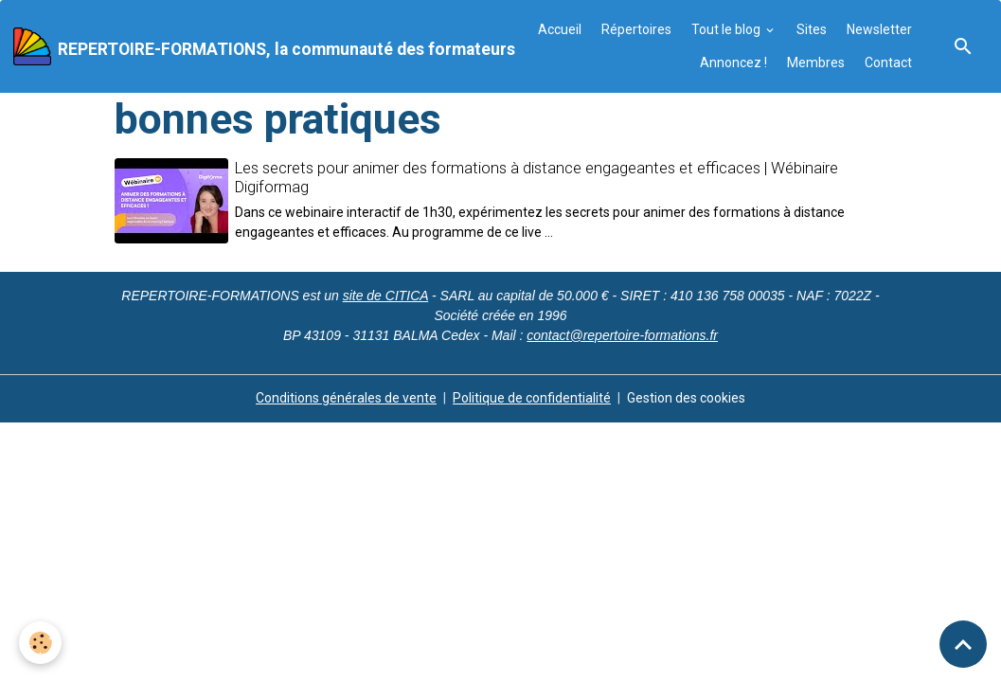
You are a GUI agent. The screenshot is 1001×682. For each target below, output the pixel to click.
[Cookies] (40, 642)
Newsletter (879, 29)
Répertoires (636, 29)
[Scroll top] (963, 644)
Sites (811, 29)
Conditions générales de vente (346, 397)
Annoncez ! (733, 62)
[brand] (245, 46)
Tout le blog (727, 29)
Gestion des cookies (686, 397)
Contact (888, 62)
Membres (816, 62)
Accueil (559, 29)
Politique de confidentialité (532, 397)
